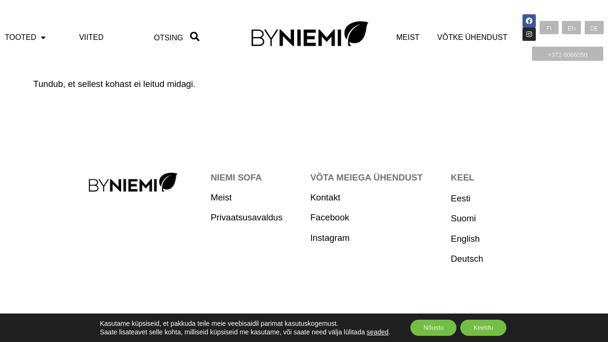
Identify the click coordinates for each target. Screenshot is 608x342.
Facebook (329, 217)
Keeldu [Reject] (485, 327)
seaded (374, 331)
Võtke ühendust (472, 37)
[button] (549, 27)
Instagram (330, 238)
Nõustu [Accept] (431, 327)
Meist (407, 37)
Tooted (25, 37)
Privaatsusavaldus (246, 217)
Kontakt (325, 197)
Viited (91, 37)
